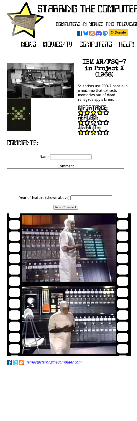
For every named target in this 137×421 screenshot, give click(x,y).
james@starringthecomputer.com (54, 366)
